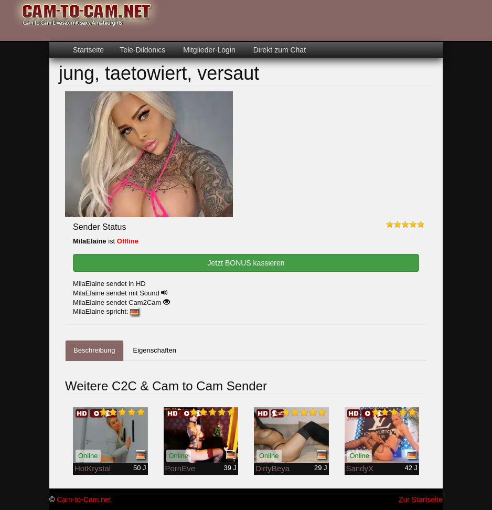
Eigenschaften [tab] (154, 350)
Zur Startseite (421, 499)
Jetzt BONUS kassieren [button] (245, 263)
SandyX (360, 468)
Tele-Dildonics (142, 50)
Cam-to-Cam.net (84, 499)
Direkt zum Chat (278, 50)
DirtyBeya (272, 468)
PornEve (180, 468)
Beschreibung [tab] (94, 350)
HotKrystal (92, 468)
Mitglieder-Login (208, 50)
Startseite (88, 50)
